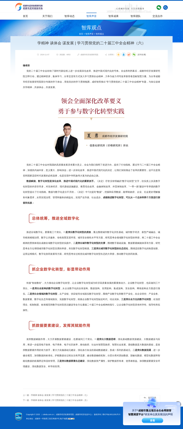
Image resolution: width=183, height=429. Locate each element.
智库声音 (91, 16)
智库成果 (113, 16)
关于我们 (47, 16)
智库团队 (136, 16)
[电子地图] (64, 419)
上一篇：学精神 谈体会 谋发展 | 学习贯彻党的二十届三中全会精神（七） (56, 395)
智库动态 (69, 16)
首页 (25, 16)
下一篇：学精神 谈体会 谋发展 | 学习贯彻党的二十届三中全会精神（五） (56, 400)
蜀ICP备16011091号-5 (111, 414)
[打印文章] (142, 55)
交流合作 (157, 16)
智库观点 (100, 34)
